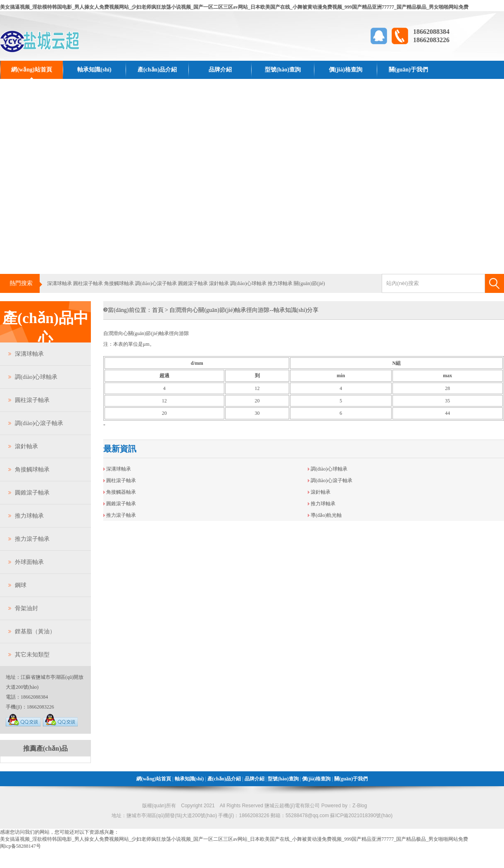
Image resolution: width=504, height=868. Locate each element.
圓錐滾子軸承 (193, 283)
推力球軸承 (280, 283)
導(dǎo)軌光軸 (326, 515)
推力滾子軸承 (32, 539)
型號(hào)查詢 (283, 70)
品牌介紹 (220, 70)
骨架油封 (26, 608)
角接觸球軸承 (119, 283)
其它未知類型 (32, 655)
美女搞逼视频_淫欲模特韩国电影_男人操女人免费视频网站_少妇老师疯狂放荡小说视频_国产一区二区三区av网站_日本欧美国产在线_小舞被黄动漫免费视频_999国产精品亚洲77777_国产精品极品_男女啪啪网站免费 (234, 7)
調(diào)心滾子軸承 (156, 283)
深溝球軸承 (59, 283)
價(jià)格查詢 (345, 70)
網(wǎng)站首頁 (31, 70)
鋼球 (20, 585)
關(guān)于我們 (408, 70)
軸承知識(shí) (94, 70)
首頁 (158, 310)
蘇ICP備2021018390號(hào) (361, 815)
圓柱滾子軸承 (88, 283)
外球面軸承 (29, 562)
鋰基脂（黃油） (35, 631)
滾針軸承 (219, 283)
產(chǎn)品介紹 (157, 70)
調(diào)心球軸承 (248, 283)
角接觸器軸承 (121, 492)
